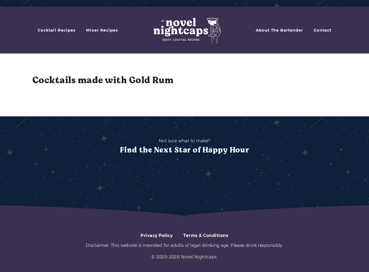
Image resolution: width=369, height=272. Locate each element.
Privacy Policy (157, 235)
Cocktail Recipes (56, 30)
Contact (322, 30)
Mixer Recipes (102, 30)
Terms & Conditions (205, 235)
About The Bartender (279, 30)
